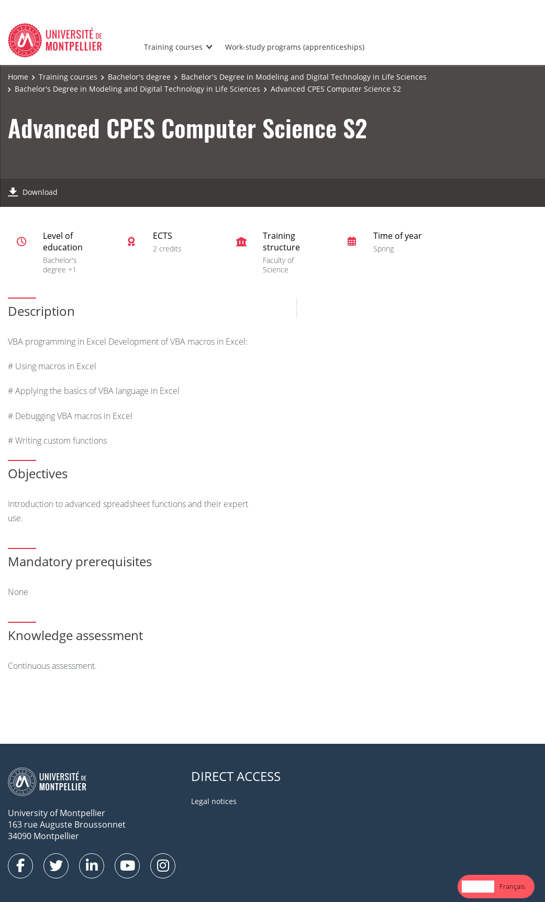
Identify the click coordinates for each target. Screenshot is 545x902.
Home (18, 77)
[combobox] (478, 887)
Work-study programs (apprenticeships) (294, 47)
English (478, 886)
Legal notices (214, 801)
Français (512, 886)
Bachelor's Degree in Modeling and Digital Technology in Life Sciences (304, 77)
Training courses (173, 47)
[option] (512, 887)
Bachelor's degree (139, 77)
